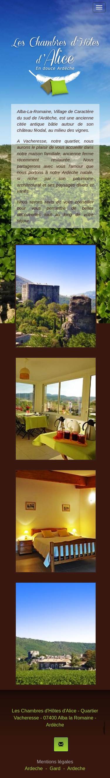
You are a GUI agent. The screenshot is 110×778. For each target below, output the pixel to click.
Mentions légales (55, 761)
